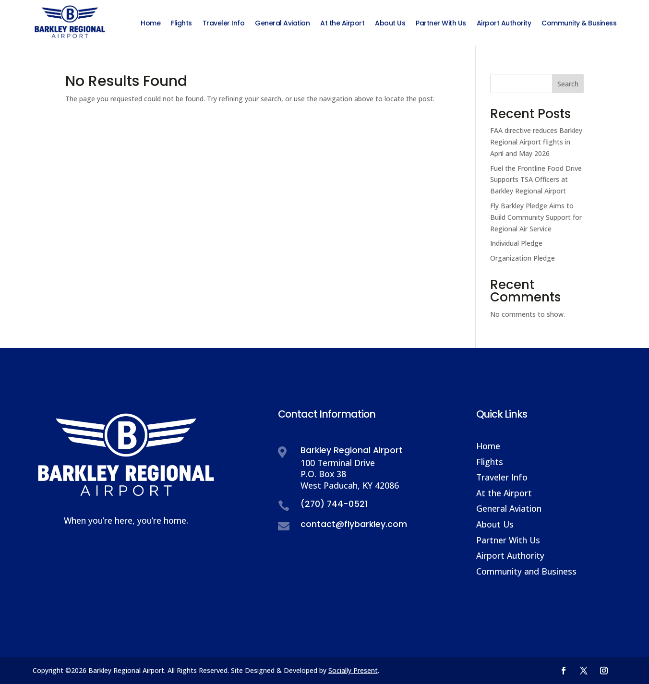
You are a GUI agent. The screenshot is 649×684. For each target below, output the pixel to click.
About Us (495, 524)
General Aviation (508, 508)
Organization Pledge (522, 258)
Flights (489, 462)
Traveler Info (502, 477)
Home (488, 446)
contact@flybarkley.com (353, 524)
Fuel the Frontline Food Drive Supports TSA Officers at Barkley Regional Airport (536, 180)
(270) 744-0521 (334, 504)
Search (567, 83)
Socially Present (353, 670)
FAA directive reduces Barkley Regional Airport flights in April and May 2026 (536, 142)
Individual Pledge (516, 243)
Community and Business (526, 571)
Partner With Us (508, 540)
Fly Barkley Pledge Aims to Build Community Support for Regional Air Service (536, 217)
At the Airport (504, 493)
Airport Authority (510, 555)
